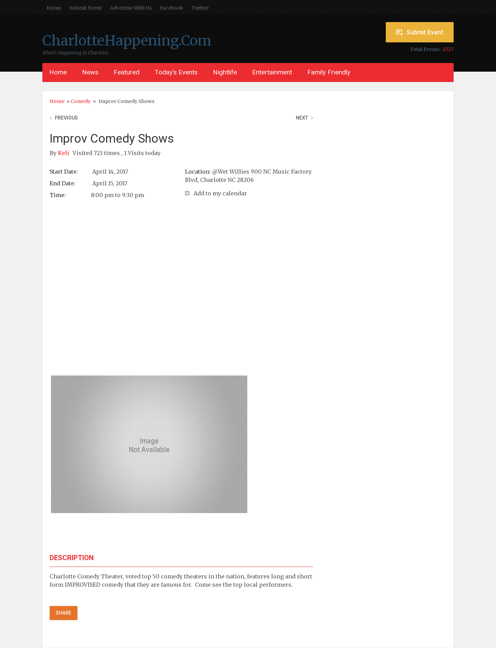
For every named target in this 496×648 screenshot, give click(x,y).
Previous (66, 118)
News (90, 72)
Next (302, 118)
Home (53, 8)
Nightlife (225, 72)
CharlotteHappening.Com (126, 40)
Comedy (81, 101)
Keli (64, 153)
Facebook (171, 8)
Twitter (200, 8)
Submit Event (86, 8)
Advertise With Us (131, 8)
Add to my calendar (220, 193)
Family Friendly (328, 72)
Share (63, 613)
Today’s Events (176, 72)
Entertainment (272, 72)
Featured (127, 72)
